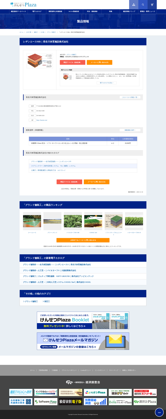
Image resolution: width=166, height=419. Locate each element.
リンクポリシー (100, 370)
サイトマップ (113, 370)
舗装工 (36, 32)
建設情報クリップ (129, 11)
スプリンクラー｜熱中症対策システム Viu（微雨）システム (53, 166)
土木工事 (28, 32)
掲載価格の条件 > (130, 130)
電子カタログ (36, 11)
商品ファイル (73, 62)
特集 (110, 11)
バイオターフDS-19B (72, 232)
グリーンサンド (52, 232)
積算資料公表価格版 (55, 11)
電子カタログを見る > (106, 83)
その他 (42, 32)
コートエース (32, 232)
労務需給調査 (43, 370)
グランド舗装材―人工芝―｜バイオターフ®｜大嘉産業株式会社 (49, 270)
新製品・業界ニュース (147, 11)
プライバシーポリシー (69, 370)
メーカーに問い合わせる (99, 62)
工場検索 (55, 370)
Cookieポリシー (86, 370)
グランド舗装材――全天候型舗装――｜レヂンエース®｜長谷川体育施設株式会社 (57, 265)
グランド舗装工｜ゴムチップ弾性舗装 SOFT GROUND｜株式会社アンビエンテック (58, 276)
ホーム (21, 32)
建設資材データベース (18, 11)
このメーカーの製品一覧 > (130, 97)
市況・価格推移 (92, 11)
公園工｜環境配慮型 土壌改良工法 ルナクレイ (48, 170)
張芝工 (47, 301)
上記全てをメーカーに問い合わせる (83, 240)
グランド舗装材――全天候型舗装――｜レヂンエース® (51, 161)
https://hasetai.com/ (42, 120)
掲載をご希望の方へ (129, 370)
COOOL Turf (93, 232)
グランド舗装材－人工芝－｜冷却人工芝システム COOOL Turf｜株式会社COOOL (57, 282)
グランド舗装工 (51, 32)
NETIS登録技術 (74, 11)
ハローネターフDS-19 (134, 232)
